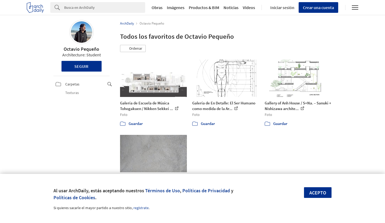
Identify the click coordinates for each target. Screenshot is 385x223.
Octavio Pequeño (81, 49)
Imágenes (175, 7)
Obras (157, 7)
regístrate (141, 207)
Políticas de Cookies (74, 197)
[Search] (104, 7)
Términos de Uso (162, 190)
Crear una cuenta (318, 7)
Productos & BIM (204, 7)
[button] (133, 48)
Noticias (231, 7)
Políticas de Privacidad (206, 190)
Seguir (81, 66)
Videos (249, 7)
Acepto (317, 193)
